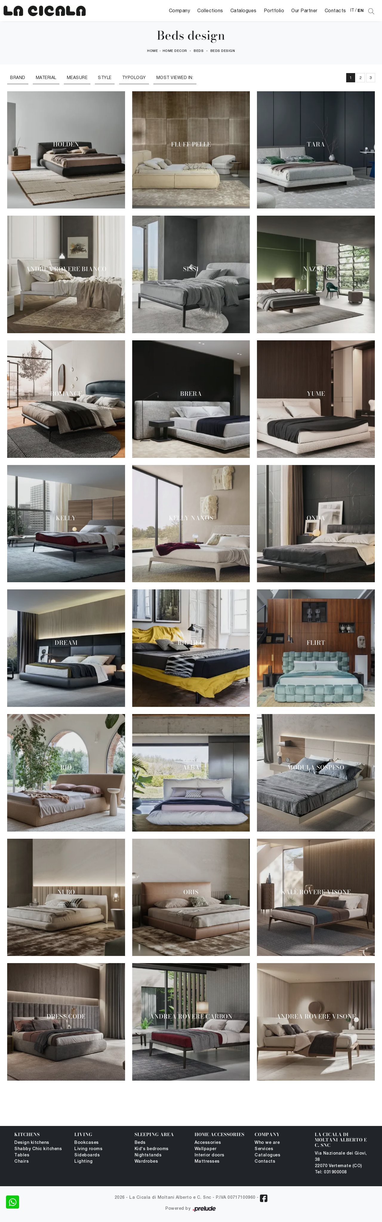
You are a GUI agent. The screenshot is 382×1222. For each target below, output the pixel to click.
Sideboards (87, 1155)
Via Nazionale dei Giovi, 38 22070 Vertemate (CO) (341, 1160)
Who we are (267, 1143)
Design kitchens (31, 1143)
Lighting (83, 1162)
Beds (199, 51)
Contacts (335, 10)
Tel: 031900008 (331, 1172)
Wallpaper (206, 1149)
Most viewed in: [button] (175, 77)
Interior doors (209, 1155)
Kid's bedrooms (152, 1149)
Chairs (21, 1162)
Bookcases (86, 1143)
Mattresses (207, 1162)
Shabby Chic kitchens (38, 1149)
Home (152, 51)
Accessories (208, 1143)
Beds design (222, 51)
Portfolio (274, 10)
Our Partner (304, 10)
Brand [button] (17, 77)
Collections (210, 10)
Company (179, 10)
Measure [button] (77, 77)
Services (264, 1149)
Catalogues (243, 10)
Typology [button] (134, 77)
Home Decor (175, 51)
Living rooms (88, 1149)
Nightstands (148, 1155)
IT (352, 10)
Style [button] (105, 77)
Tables (21, 1155)
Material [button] (46, 77)
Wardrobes (146, 1162)
